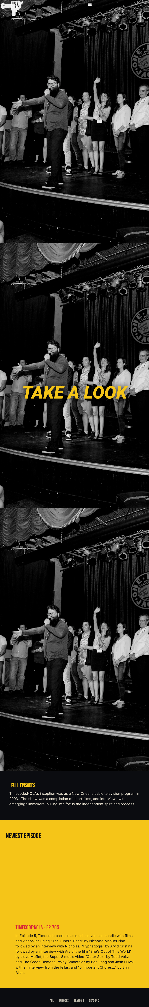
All (52, 1001)
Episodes (64, 1001)
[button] (89, 4)
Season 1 (79, 1001)
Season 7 (94, 1001)
